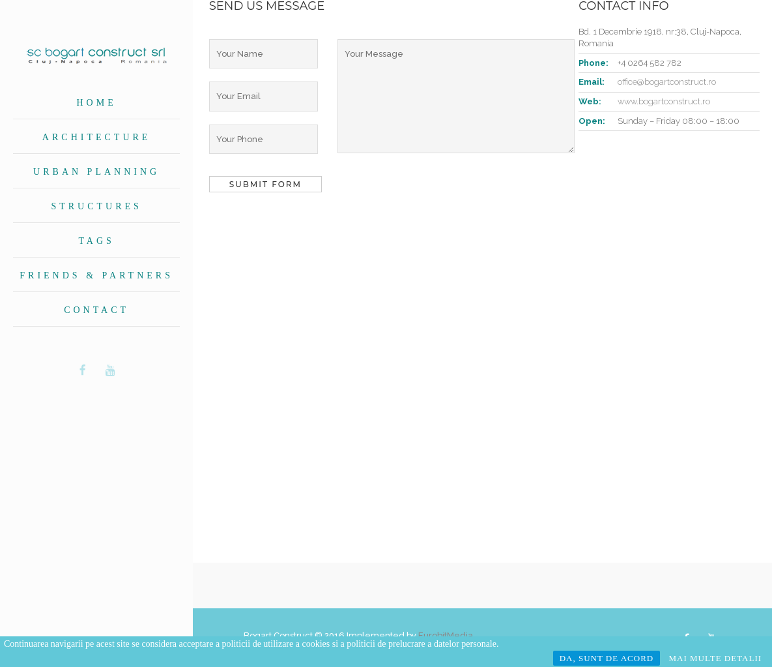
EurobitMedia (445, 635)
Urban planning (96, 172)
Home (97, 103)
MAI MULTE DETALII (715, 658)
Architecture (96, 137)
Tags (96, 241)
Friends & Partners (96, 275)
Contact (96, 310)
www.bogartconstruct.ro (664, 101)
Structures (96, 206)
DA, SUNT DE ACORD (607, 658)
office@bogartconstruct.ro (667, 82)
